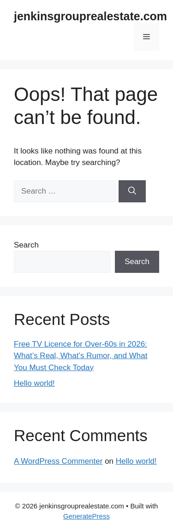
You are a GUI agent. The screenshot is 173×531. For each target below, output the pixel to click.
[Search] (132, 191)
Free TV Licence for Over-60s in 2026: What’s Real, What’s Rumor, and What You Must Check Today (80, 356)
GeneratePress (86, 516)
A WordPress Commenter (58, 461)
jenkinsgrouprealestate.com (90, 16)
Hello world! (34, 383)
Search (26, 245)
